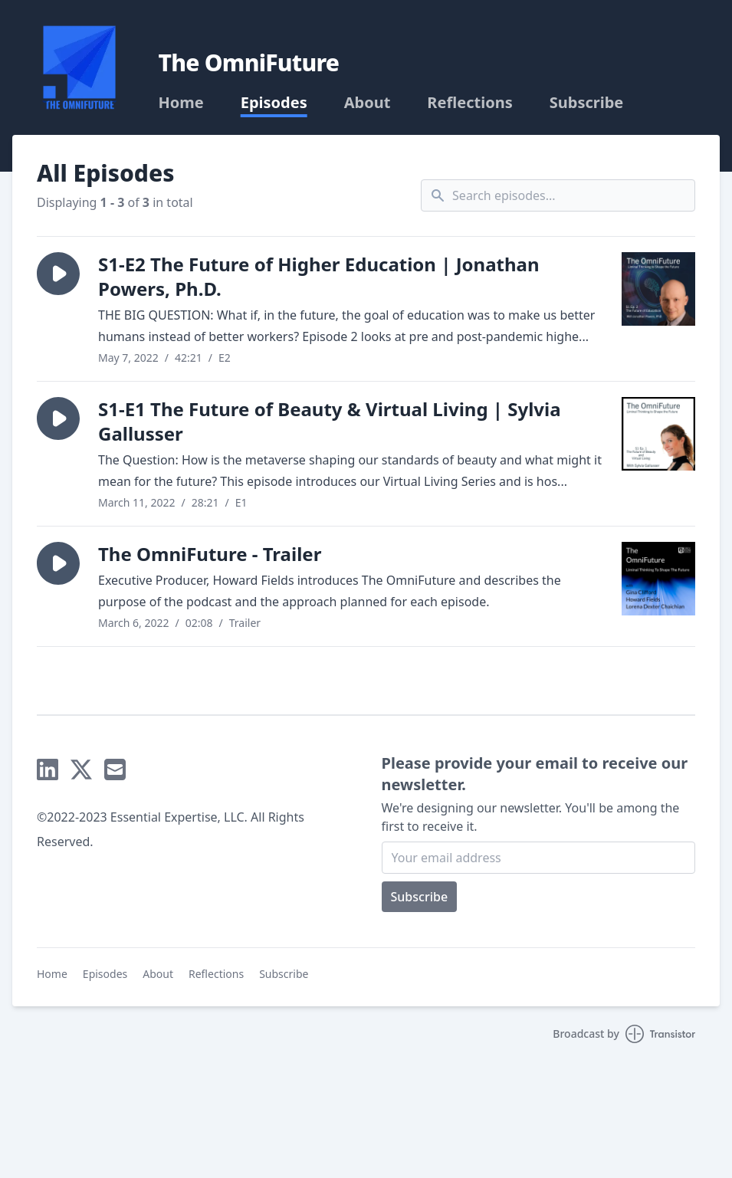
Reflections (469, 102)
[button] (58, 273)
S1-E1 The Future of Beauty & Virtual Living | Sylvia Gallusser (329, 421)
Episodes (274, 102)
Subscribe (587, 102)
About (367, 102)
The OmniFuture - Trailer (209, 553)
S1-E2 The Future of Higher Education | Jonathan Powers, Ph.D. (319, 276)
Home (180, 102)
